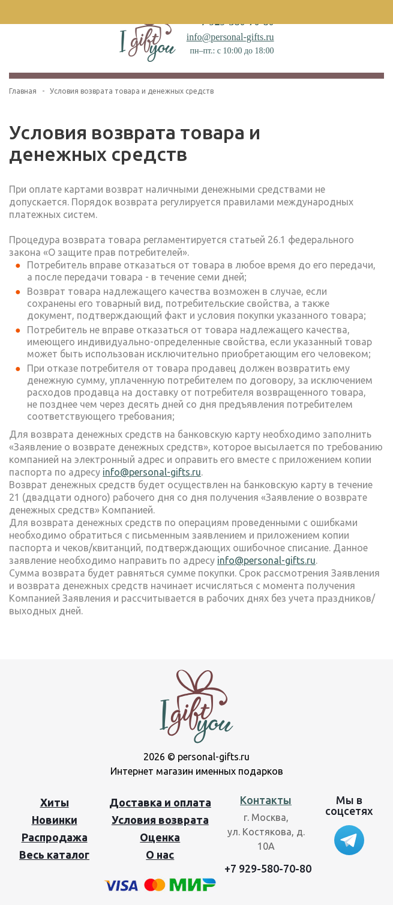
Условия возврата (160, 820)
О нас (160, 855)
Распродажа (55, 837)
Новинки (54, 820)
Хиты (54, 802)
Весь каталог (54, 855)
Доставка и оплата (160, 802)
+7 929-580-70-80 (267, 868)
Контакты (266, 800)
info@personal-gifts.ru (230, 37)
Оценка (160, 837)
